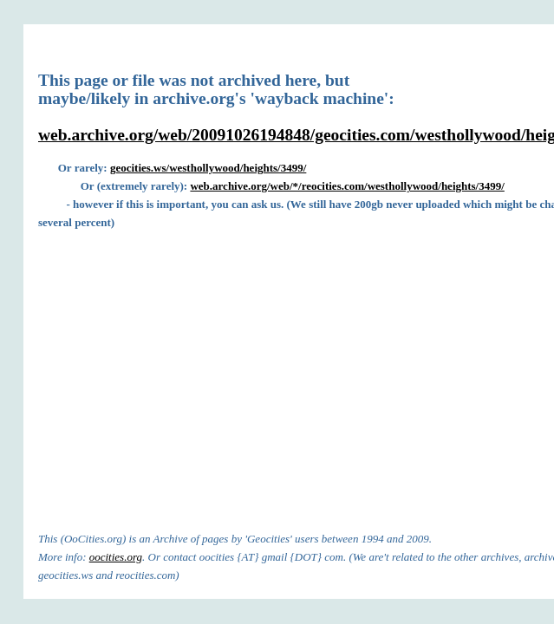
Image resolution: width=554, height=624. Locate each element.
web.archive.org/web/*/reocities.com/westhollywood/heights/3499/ (347, 185)
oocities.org (115, 556)
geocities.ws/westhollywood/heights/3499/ (208, 167)
